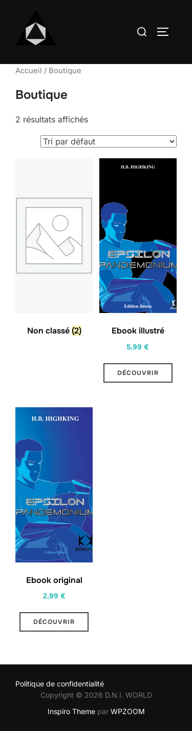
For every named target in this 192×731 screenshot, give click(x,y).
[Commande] (108, 141)
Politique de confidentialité (59, 683)
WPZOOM (128, 711)
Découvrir (138, 373)
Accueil (28, 70)
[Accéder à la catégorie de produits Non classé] (54, 249)
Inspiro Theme (71, 711)
